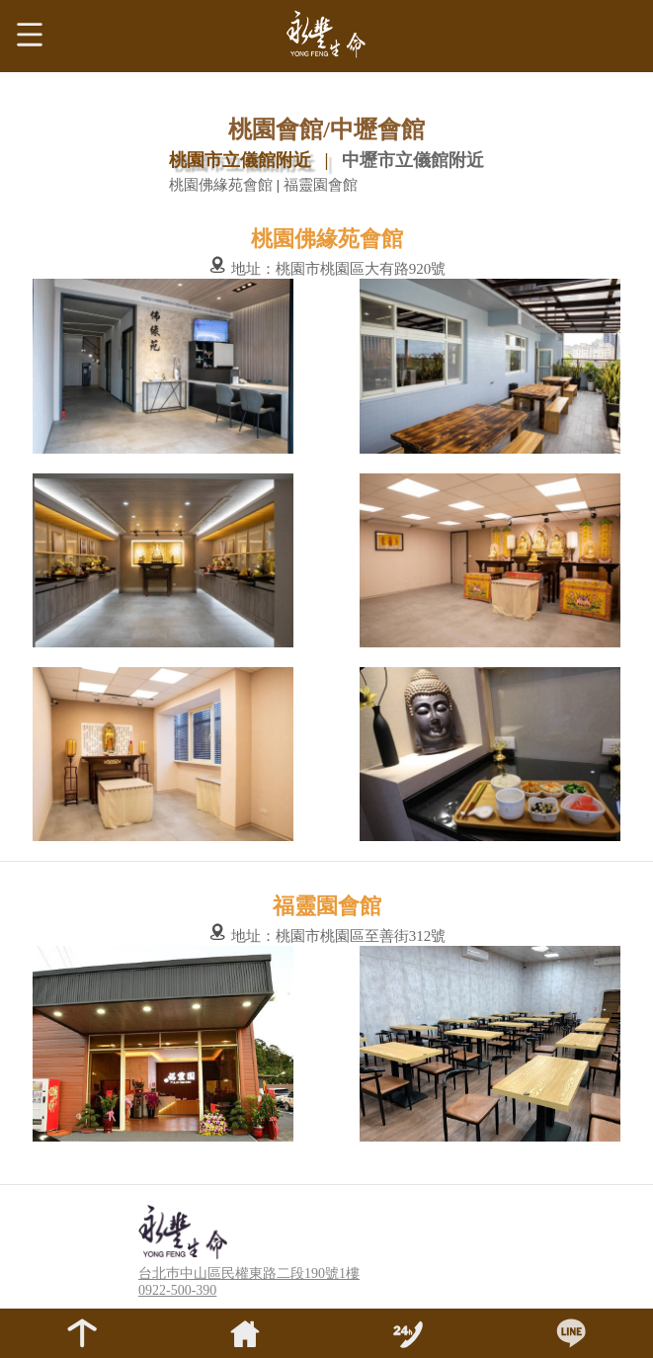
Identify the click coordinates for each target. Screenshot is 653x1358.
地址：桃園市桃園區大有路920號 (326, 269)
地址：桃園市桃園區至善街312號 (326, 936)
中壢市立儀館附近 (413, 160)
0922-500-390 (177, 1290)
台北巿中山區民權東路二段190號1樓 (249, 1273)
